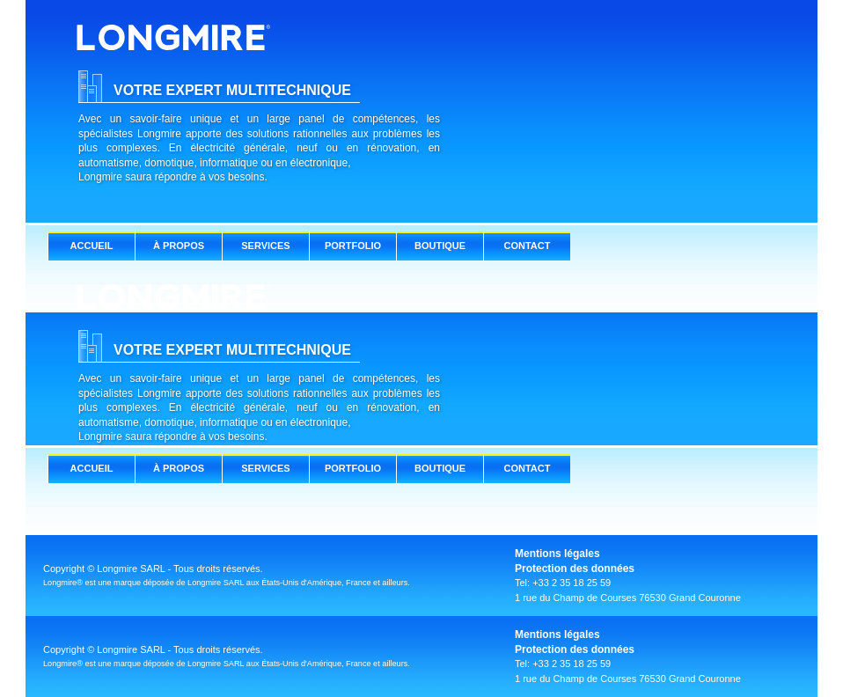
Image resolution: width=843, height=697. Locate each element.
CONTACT (527, 245)
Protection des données (574, 568)
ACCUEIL (92, 245)
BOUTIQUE (439, 245)
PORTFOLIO (353, 245)
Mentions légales (557, 553)
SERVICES (265, 245)
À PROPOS (178, 245)
